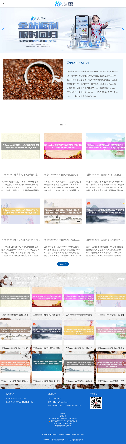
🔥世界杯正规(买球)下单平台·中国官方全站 (63, 421)
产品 (63, 125)
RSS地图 (74, 434)
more (120, 279)
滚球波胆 (63, 416)
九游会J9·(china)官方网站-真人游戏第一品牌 (63, 418)
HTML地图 (80, 434)
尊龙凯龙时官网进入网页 (63, 426)
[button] (123, 30)
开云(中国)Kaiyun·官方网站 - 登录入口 (63, 423)
